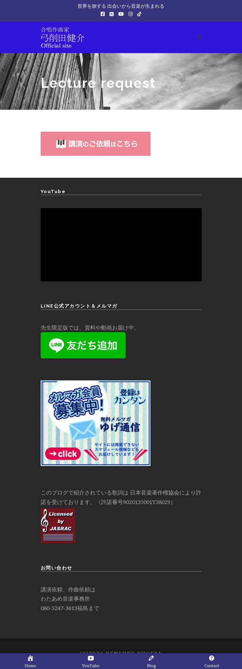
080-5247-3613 (59, 608)
